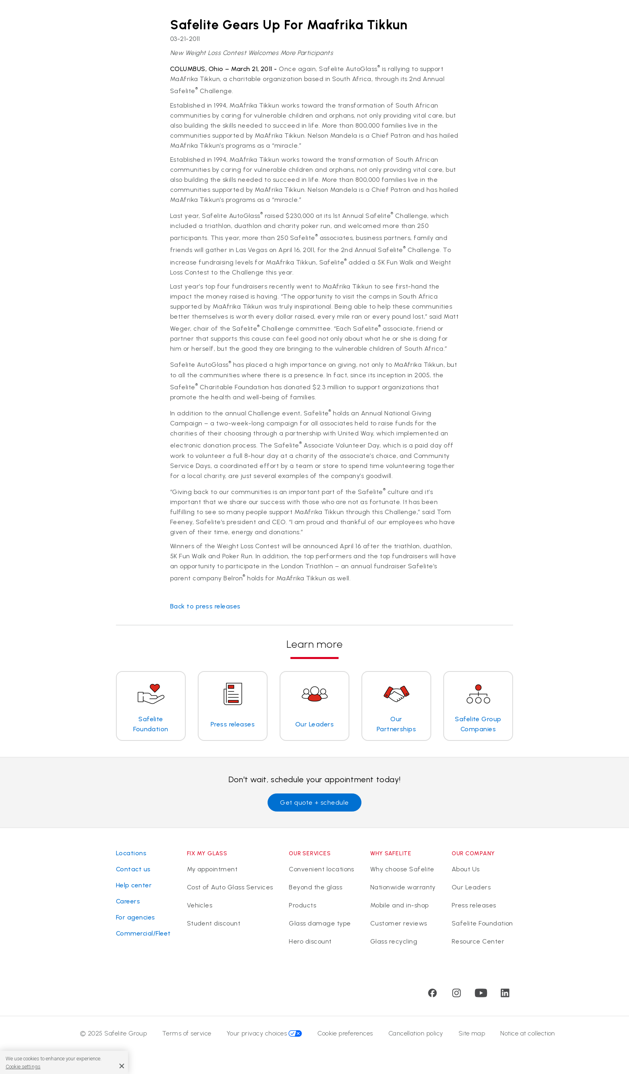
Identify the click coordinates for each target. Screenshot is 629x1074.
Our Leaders (471, 887)
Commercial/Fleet (143, 933)
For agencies (135, 917)
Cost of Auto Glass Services (230, 887)
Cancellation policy (415, 1033)
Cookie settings (23, 1067)
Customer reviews (398, 923)
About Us (466, 869)
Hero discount (310, 941)
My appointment (212, 869)
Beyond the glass (315, 887)
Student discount (214, 923)
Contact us (133, 869)
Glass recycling (393, 941)
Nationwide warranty (403, 887)
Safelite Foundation (482, 923)
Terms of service (186, 1033)
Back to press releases (205, 606)
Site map (472, 1033)
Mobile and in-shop (399, 905)
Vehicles (200, 905)
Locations (131, 853)
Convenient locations (321, 869)
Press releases (474, 905)
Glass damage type (320, 923)
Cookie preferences (345, 1033)
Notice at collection (527, 1033)
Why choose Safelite (402, 869)
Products (302, 905)
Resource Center (478, 941)
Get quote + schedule (314, 802)
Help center (134, 885)
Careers (128, 901)
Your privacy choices (264, 1033)
